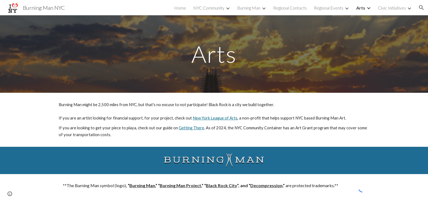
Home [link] (180, 7)
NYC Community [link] (208, 7)
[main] (214, 54)
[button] (421, 7)
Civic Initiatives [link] (392, 7)
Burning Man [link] (248, 7)
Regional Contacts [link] (290, 7)
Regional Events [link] (328, 7)
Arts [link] (360, 7)
